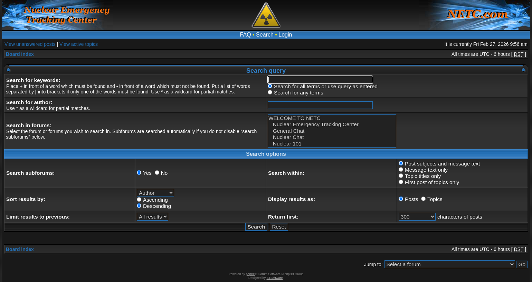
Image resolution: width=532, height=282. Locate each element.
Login (285, 35)
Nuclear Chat (332, 137)
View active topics (78, 44)
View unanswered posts (30, 44)
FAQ (245, 35)
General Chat (332, 131)
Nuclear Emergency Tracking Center (332, 124)
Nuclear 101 (332, 144)
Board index (20, 54)
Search (265, 35)
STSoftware (275, 278)
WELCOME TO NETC (332, 118)
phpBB (250, 274)
